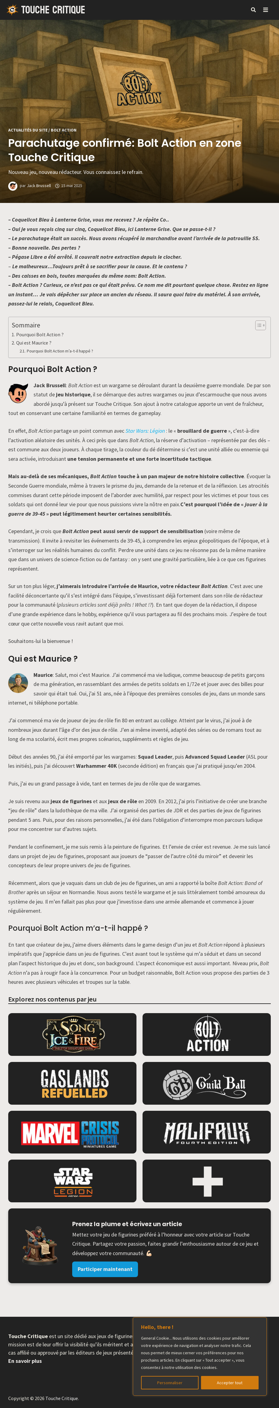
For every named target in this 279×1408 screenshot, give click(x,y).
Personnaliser (169, 1382)
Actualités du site (28, 130)
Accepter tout (229, 1382)
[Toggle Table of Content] (257, 325)
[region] (200, 1356)
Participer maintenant (105, 1269)
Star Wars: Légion (145, 430)
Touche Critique (53, 10)
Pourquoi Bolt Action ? (40, 334)
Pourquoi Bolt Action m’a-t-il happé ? (59, 351)
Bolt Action (63, 130)
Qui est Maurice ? (33, 343)
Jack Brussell (39, 185)
